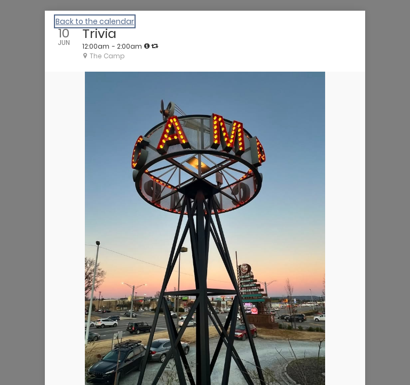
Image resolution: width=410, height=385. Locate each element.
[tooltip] (146, 46)
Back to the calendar (95, 21)
